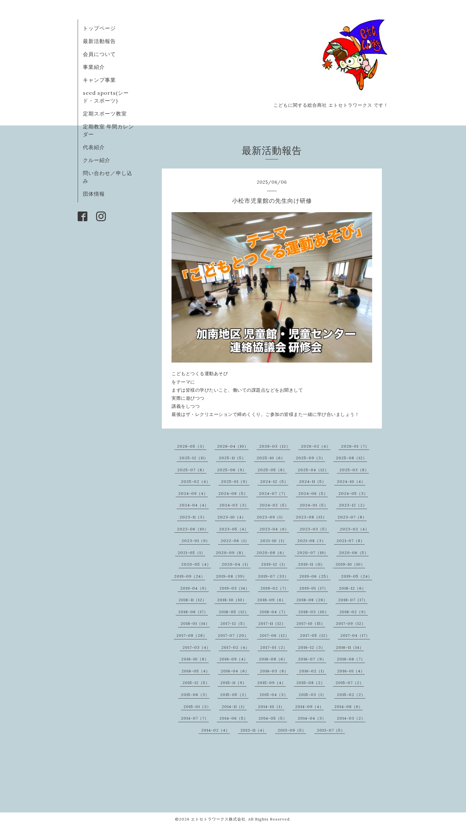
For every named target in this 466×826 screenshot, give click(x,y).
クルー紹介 (96, 160)
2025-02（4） (195, 481)
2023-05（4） (234, 529)
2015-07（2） (350, 682)
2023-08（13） (311, 517)
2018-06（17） (193, 611)
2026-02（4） (315, 446)
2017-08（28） (191, 635)
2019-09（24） (189, 576)
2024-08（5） (233, 493)
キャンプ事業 (99, 80)
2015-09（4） (271, 682)
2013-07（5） (331, 730)
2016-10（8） (195, 659)
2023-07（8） (352, 517)
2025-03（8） (354, 469)
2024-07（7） (273, 493)
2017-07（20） (233, 635)
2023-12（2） (353, 505)
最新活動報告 (99, 41)
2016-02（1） (313, 670)
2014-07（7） (195, 718)
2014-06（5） (233, 718)
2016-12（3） (311, 647)
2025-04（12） (313, 469)
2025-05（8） (272, 469)
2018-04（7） (274, 611)
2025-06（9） (232, 469)
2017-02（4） (235, 647)
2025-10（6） (271, 457)
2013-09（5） (292, 730)
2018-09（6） (271, 599)
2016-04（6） (235, 670)
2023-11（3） (193, 517)
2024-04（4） (194, 505)
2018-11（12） (192, 599)
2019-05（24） (356, 576)
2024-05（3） (353, 493)
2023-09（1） (271, 517)
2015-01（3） (197, 706)
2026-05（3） (191, 446)
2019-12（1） (274, 564)
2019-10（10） (350, 564)
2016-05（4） (196, 670)
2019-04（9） (194, 588)
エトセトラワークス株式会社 (218, 819)
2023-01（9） (196, 540)
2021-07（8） (351, 540)
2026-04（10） (233, 446)
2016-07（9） (312, 659)
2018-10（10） (232, 599)
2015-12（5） (196, 682)
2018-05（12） (234, 611)
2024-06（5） (313, 493)
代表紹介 (94, 147)
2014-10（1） (271, 706)
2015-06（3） (195, 694)
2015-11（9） (233, 682)
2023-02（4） (354, 529)
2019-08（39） (231, 576)
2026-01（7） (355, 446)
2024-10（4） (351, 481)
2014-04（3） (312, 718)
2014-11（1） (234, 706)
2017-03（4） (197, 647)
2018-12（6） (352, 588)
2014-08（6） (348, 706)
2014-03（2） (351, 718)
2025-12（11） (193, 457)
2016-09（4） (233, 659)
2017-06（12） (274, 635)
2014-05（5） (273, 718)
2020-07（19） (312, 552)
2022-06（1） (235, 540)
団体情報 (94, 193)
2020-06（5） (354, 552)
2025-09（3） (310, 457)
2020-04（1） (236, 564)
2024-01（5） (314, 505)
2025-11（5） (232, 457)
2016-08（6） (273, 659)
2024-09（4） (193, 493)
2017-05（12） (315, 635)
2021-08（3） (311, 540)
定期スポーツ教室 (105, 113)
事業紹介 (94, 67)
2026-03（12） (274, 446)
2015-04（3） (274, 694)
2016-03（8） (274, 670)
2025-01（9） (235, 481)
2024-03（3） (234, 505)
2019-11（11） (311, 564)
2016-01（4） (351, 670)
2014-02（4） (215, 730)
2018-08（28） (311, 599)
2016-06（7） (351, 659)
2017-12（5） (233, 623)
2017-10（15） (310, 623)
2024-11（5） (312, 481)
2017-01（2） (273, 647)
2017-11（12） (272, 623)
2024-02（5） (274, 505)
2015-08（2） (310, 682)
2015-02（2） (351, 694)
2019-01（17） (313, 588)
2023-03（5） (314, 529)
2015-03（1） (312, 694)
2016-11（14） (350, 647)
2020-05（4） (196, 564)
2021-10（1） (273, 540)
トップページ (99, 28)
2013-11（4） (253, 730)
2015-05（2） (234, 694)
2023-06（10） (192, 529)
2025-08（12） (351, 457)
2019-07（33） (273, 576)
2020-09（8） (231, 552)
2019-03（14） (234, 588)
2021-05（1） (191, 552)
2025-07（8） (191, 469)
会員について (99, 54)
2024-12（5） (274, 481)
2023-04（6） (274, 529)
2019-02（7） (275, 588)
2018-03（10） (313, 611)
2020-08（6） (271, 552)
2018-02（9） (353, 611)
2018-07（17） (353, 599)
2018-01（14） (195, 623)
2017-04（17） (355, 635)
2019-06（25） (314, 576)
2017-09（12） (351, 623)
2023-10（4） (231, 517)
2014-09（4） (309, 706)
